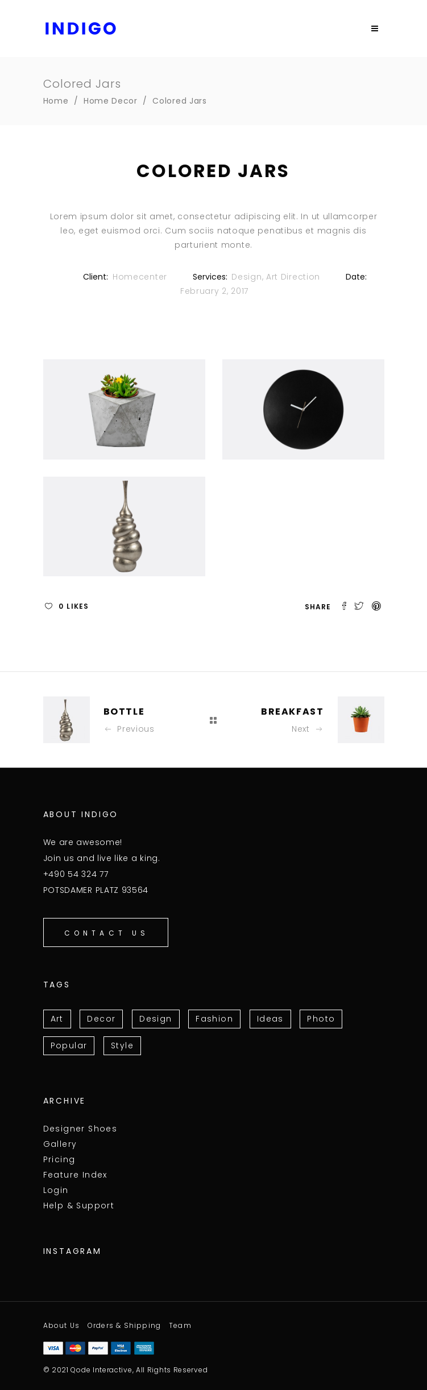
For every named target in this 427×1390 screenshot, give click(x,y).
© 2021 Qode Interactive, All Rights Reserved (125, 1370)
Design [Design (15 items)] (155, 1018)
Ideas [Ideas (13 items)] (270, 1018)
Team (180, 1325)
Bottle (124, 711)
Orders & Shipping (124, 1325)
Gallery (60, 1144)
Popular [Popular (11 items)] (69, 1045)
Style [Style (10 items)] (122, 1045)
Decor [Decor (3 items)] (101, 1018)
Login (56, 1190)
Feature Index (75, 1174)
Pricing (59, 1159)
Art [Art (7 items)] (57, 1018)
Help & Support (79, 1205)
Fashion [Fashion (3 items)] (214, 1018)
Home (56, 100)
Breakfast (292, 711)
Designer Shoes (80, 1128)
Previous (129, 729)
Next (308, 729)
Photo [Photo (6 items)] (321, 1018)
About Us (61, 1325)
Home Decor (111, 100)
